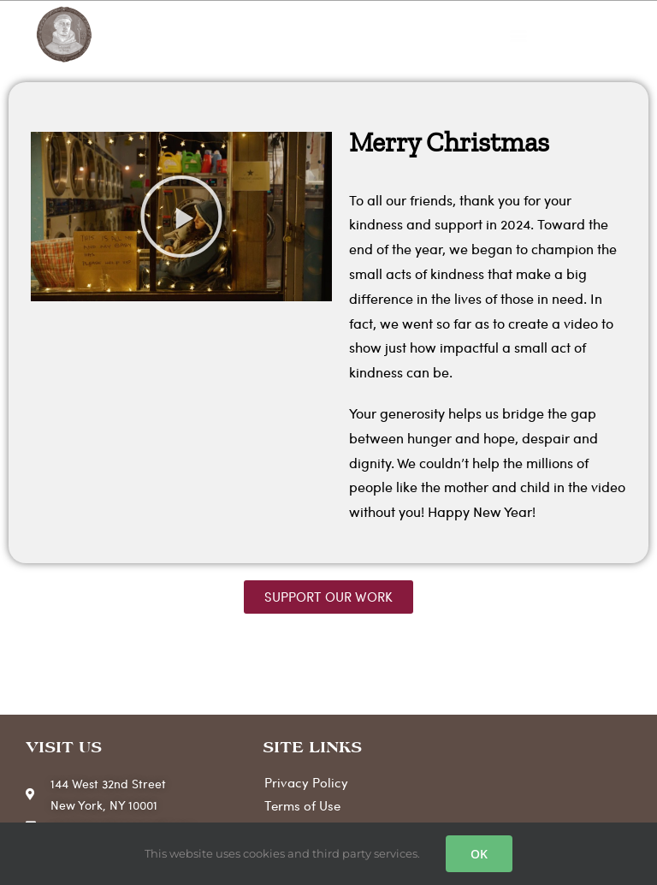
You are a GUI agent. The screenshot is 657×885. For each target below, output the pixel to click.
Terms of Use (302, 805)
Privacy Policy (306, 782)
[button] (518, 35)
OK (479, 854)
